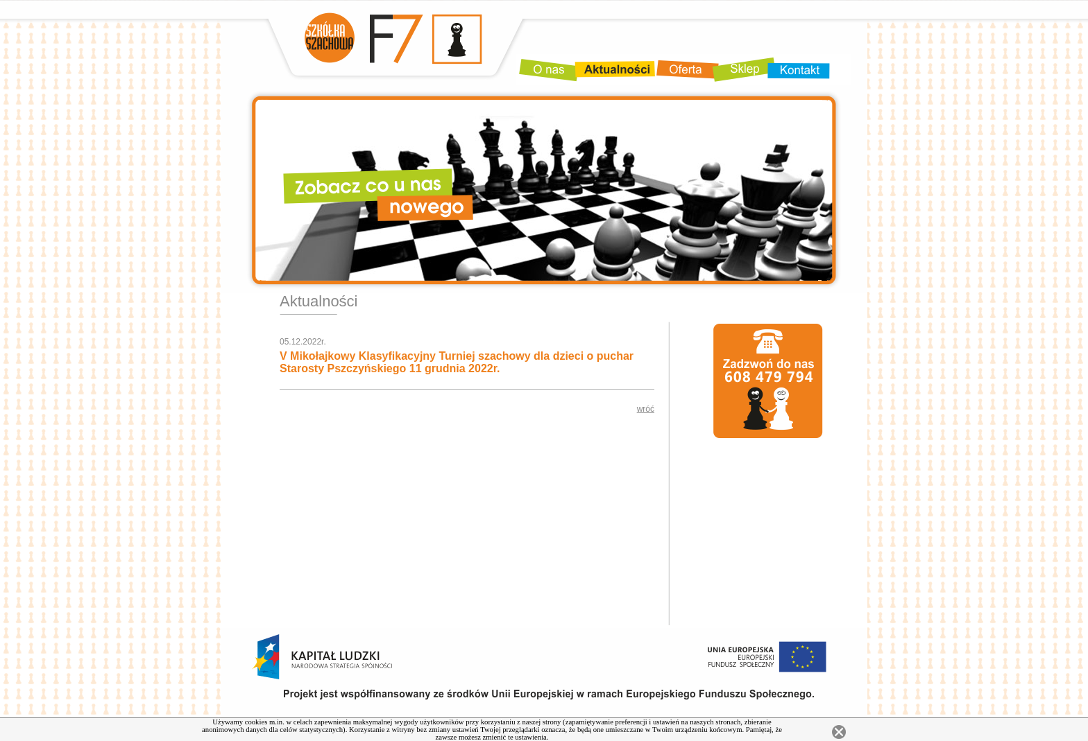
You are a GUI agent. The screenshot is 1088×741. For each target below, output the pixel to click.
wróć (645, 409)
